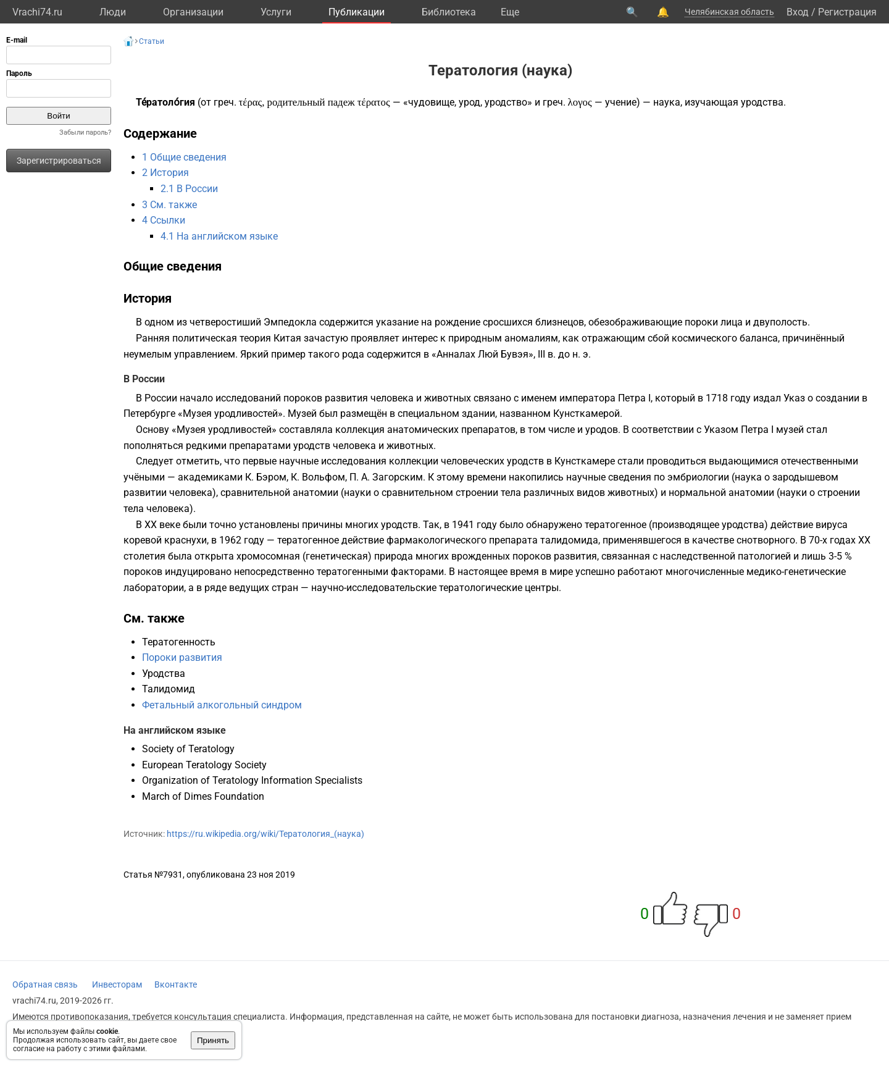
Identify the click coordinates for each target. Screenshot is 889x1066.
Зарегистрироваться (59, 161)
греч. (225, 102)
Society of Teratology (188, 749)
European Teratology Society (204, 765)
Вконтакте (175, 984)
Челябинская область (729, 12)
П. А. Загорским (386, 477)
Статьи (151, 41)
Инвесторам (117, 984)
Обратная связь (45, 984)
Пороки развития (182, 657)
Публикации (356, 12)
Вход (798, 12)
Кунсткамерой (586, 413)
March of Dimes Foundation (203, 796)
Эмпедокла (290, 322)
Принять (213, 1040)
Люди (112, 12)
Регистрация (847, 12)
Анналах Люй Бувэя (482, 354)
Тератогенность (178, 642)
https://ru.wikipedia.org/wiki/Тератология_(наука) (265, 834)
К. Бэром (265, 477)
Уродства (163, 673)
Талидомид (168, 689)
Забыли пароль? (85, 132)
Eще (510, 12)
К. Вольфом (318, 477)
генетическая (337, 556)
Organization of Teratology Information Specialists (252, 780)
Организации (193, 12)
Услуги (276, 12)
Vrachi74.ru (37, 12)
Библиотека (449, 12)
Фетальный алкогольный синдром (222, 705)
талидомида (569, 540)
